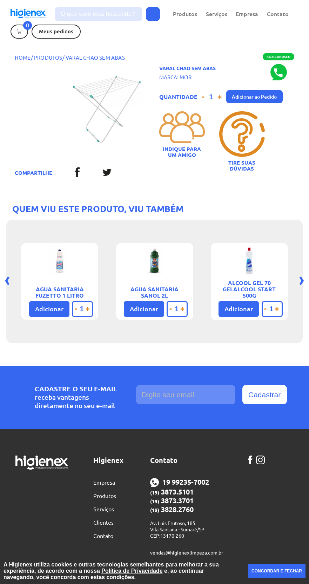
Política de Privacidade (131, 571)
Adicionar (49, 308)
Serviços (216, 14)
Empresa (247, 14)
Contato (278, 14)
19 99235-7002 (179, 482)
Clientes (103, 522)
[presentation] (7, 279)
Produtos (185, 14)
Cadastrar (264, 395)
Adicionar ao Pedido (254, 97)
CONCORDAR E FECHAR (276, 571)
